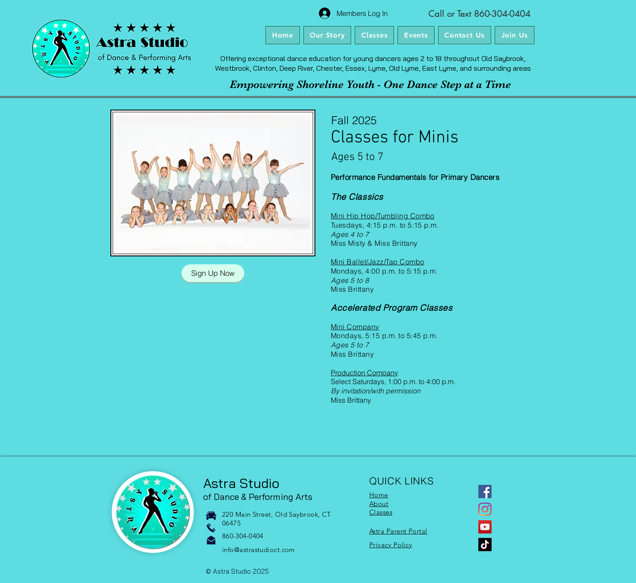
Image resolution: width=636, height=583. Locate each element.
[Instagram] (485, 509)
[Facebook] (485, 491)
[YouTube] (485, 526)
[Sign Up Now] (213, 273)
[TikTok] (485, 544)
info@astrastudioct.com (258, 549)
